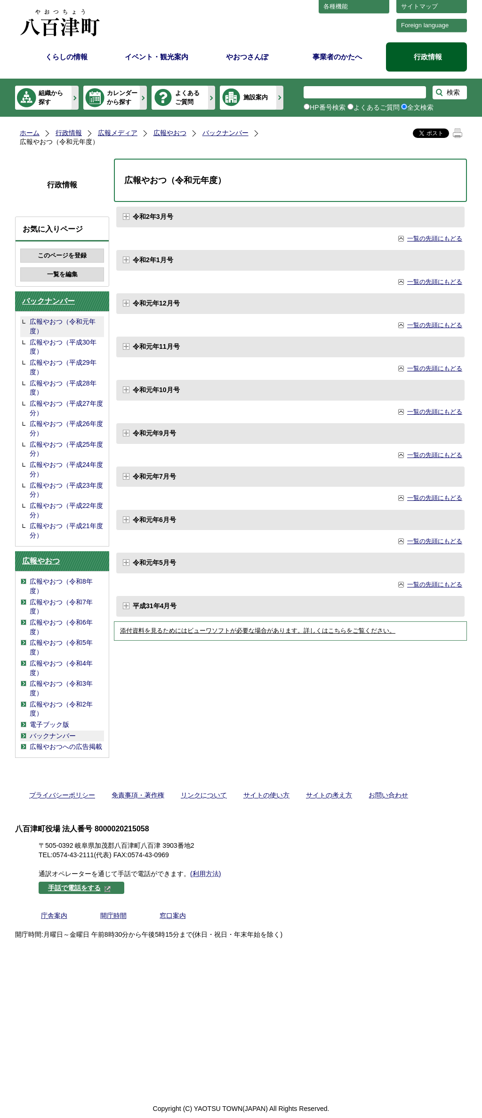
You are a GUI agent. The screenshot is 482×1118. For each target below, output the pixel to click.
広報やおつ (169, 133)
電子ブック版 (49, 724)
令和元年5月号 (154, 562)
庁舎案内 (54, 915)
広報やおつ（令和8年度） (61, 586)
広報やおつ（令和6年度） (61, 627)
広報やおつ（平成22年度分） (66, 510)
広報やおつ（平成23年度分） (66, 490)
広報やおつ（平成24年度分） (66, 469)
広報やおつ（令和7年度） (61, 606)
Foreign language (425, 25)
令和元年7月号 (154, 476)
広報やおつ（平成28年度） (63, 387)
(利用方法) (205, 873)
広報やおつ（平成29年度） (63, 367)
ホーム (30, 133)
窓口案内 (173, 915)
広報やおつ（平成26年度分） (66, 428)
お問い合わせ (388, 795)
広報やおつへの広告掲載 (66, 746)
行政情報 (428, 57)
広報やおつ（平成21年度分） (66, 530)
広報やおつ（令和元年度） (63, 326)
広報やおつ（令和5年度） (61, 647)
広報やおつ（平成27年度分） (66, 408)
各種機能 (335, 6)
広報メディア (117, 133)
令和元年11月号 (156, 346)
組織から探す (51, 97)
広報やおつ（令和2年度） (61, 708)
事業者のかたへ (337, 57)
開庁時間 (113, 915)
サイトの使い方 (266, 795)
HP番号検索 (327, 107)
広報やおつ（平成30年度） (63, 346)
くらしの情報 (66, 57)
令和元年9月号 (154, 433)
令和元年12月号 (156, 303)
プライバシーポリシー (62, 795)
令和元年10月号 (156, 390)
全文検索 (420, 107)
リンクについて (204, 795)
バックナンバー (225, 133)
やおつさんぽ (247, 57)
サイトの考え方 (329, 795)
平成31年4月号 (155, 606)
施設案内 (255, 97)
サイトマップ (419, 6)
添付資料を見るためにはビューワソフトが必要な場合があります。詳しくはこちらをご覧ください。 (257, 630)
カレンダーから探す (122, 97)
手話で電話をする (79, 888)
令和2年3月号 (153, 216)
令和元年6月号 (154, 519)
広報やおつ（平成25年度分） (66, 449)
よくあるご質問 (187, 97)
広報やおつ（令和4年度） (61, 668)
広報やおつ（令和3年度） (61, 688)
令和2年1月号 (153, 260)
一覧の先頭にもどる (434, 238)
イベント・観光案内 (156, 57)
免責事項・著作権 (138, 795)
